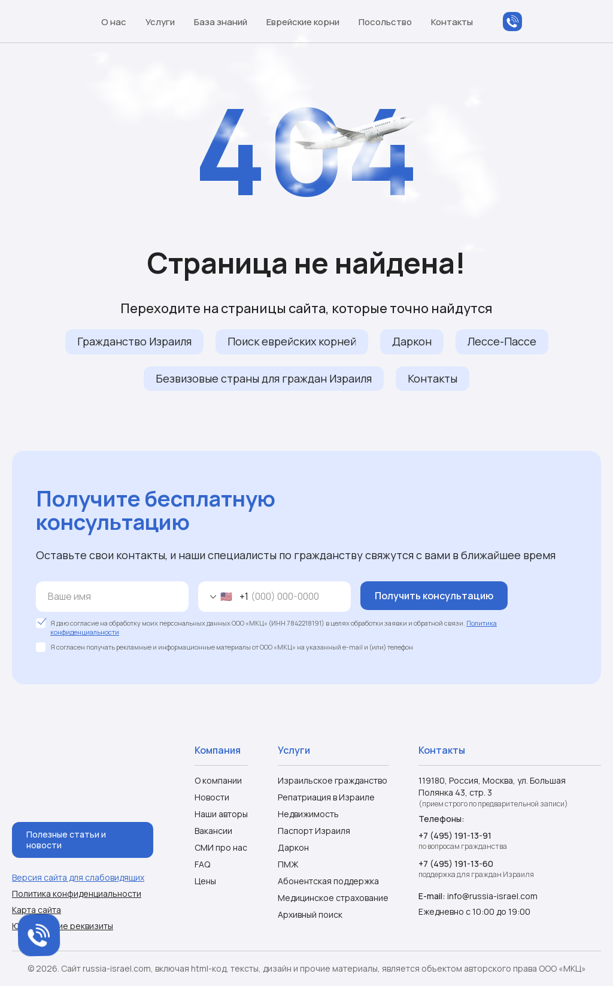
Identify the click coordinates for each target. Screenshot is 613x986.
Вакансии (213, 830)
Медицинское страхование (333, 897)
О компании (218, 780)
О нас (119, 22)
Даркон (412, 341)
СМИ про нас (221, 847)
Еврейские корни (308, 22)
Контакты (452, 22)
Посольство (391, 22)
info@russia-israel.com (492, 896)
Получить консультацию (434, 595)
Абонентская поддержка (328, 881)
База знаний (226, 22)
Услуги (165, 22)
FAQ (202, 864)
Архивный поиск (310, 914)
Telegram (560, 21)
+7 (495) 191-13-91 (454, 835)
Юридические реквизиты (62, 926)
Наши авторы (221, 814)
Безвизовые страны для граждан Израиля (264, 378)
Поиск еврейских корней (291, 341)
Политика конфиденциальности (76, 893)
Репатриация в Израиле (326, 797)
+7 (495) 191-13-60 (455, 863)
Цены (205, 881)
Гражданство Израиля (134, 341)
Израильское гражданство (332, 780)
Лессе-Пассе (502, 341)
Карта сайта (36, 910)
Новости (212, 797)
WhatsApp (536, 21)
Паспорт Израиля (314, 830)
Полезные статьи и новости (66, 840)
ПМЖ (288, 864)
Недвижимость (308, 814)
